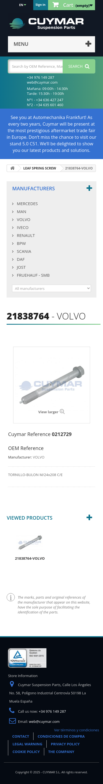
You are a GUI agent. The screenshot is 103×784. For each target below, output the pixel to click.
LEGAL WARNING (27, 743)
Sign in (40, 4)
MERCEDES (27, 203)
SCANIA (23, 251)
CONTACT (20, 736)
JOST (21, 267)
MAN (21, 211)
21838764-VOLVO (30, 558)
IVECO (22, 227)
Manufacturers (33, 188)
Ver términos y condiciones (76, 730)
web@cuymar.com (44, 721)
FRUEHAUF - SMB (32, 275)
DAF (20, 259)
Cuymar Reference (29, 434)
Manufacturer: (20, 457)
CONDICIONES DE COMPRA (61, 736)
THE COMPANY (61, 751)
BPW (21, 243)
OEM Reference (25, 448)
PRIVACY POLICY (65, 743)
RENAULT (25, 235)
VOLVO (23, 219)
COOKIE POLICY (26, 751)
